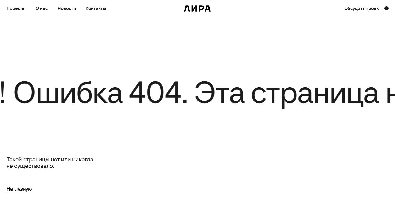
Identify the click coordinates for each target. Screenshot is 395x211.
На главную (19, 188)
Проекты (16, 8)
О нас (42, 8)
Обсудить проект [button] (362, 8)
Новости (67, 8)
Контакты (96, 8)
